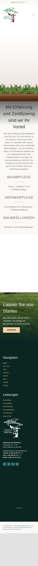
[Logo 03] (10, 8)
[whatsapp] (17, 464)
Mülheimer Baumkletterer (23, 525)
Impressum (19, 529)
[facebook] (4, 464)
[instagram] (8, 464)
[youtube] (13, 464)
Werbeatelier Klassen (25, 527)
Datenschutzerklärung (9, 529)
